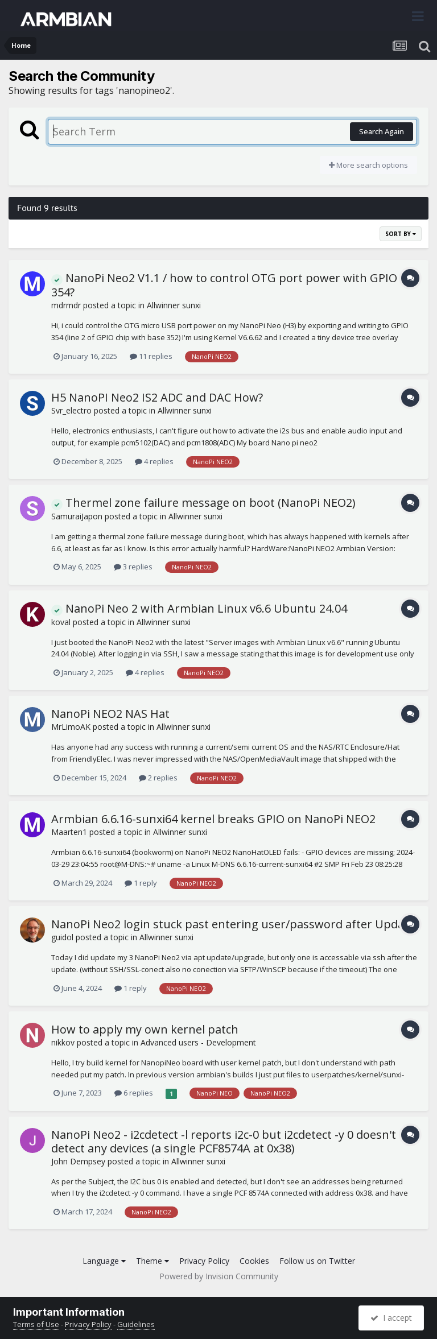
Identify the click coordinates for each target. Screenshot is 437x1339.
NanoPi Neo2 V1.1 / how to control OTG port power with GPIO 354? (224, 285)
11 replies (151, 356)
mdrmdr (66, 305)
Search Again (381, 131)
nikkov (63, 1042)
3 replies (133, 566)
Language (104, 1260)
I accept (391, 1317)
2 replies (158, 777)
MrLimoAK (70, 726)
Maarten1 (69, 831)
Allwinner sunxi (174, 305)
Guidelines (136, 1324)
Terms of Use (36, 1324)
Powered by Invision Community (218, 1276)
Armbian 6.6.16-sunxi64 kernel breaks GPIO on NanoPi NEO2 (213, 818)
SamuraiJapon (76, 516)
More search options (368, 165)
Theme (152, 1260)
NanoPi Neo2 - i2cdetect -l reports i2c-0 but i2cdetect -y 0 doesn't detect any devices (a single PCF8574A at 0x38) (223, 1141)
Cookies (254, 1260)
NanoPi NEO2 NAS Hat (110, 713)
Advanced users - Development (198, 1042)
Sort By (400, 234)
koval (61, 622)
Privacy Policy (204, 1260)
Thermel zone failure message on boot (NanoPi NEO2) (203, 502)
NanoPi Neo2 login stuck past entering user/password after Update (233, 924)
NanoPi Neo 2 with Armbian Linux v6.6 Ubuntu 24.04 (199, 608)
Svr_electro (71, 410)
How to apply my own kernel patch (144, 1029)
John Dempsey (78, 1161)
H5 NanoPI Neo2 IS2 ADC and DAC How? (157, 397)
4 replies (154, 461)
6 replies (133, 1093)
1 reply (141, 883)
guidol (62, 937)
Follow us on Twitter (317, 1260)
